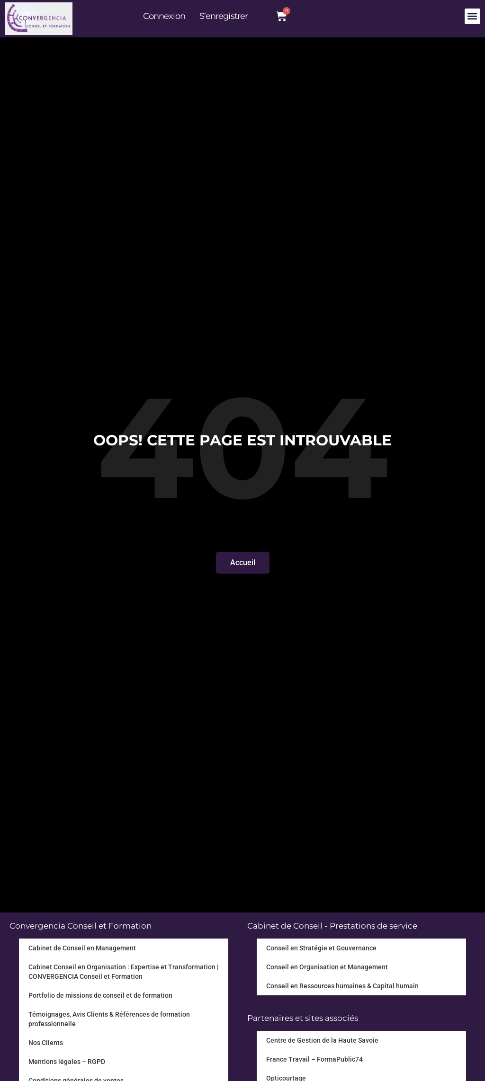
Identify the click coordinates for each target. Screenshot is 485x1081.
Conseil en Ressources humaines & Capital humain (342, 986)
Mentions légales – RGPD (66, 1061)
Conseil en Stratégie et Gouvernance (321, 948)
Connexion (164, 16)
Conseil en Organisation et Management (327, 967)
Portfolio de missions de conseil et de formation (100, 995)
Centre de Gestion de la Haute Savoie (322, 1040)
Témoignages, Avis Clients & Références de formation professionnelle (109, 1019)
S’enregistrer (223, 16)
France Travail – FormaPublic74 (314, 1059)
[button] (472, 16)
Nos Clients (45, 1042)
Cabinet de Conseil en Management (82, 948)
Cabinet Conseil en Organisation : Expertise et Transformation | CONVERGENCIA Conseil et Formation (123, 971)
